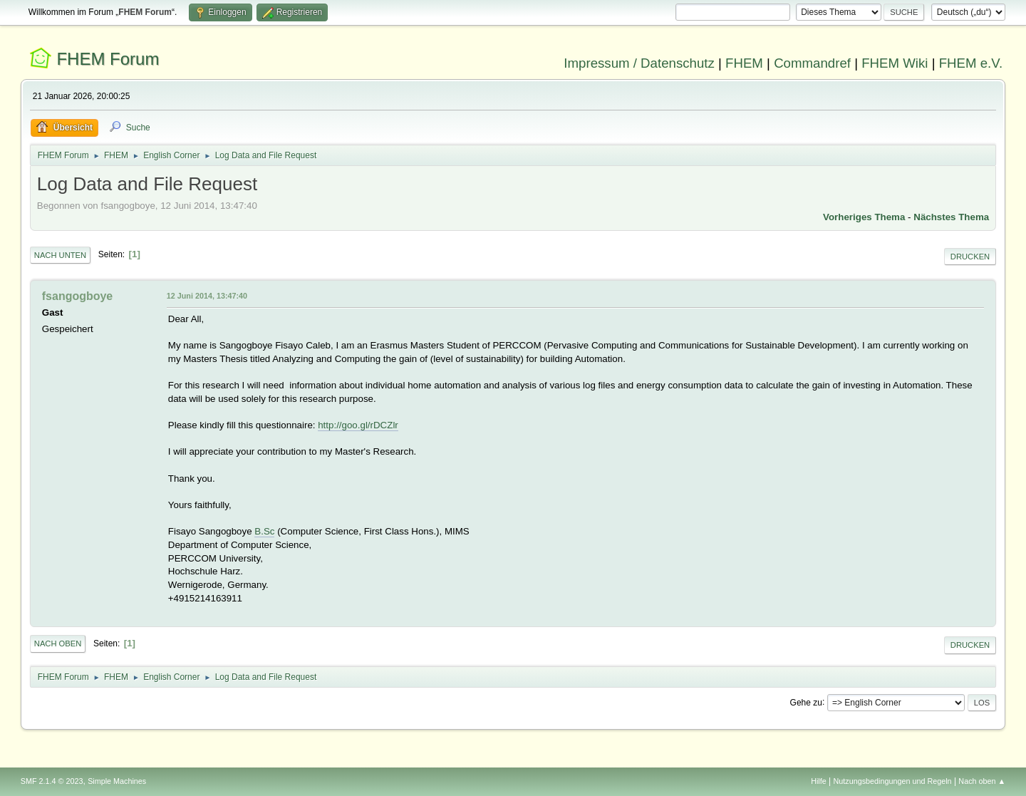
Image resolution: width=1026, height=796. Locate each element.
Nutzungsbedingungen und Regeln (893, 781)
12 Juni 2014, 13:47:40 (207, 295)
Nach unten (60, 255)
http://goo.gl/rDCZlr (358, 425)
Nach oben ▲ (981, 781)
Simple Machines (117, 781)
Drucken (970, 256)
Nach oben (58, 643)
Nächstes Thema (951, 217)
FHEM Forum (107, 58)
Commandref (812, 63)
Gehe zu (806, 702)
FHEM (744, 63)
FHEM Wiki (894, 63)
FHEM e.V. (971, 63)
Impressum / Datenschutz (639, 63)
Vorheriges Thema (864, 217)
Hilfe (818, 781)
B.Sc (264, 531)
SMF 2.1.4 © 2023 (52, 781)
